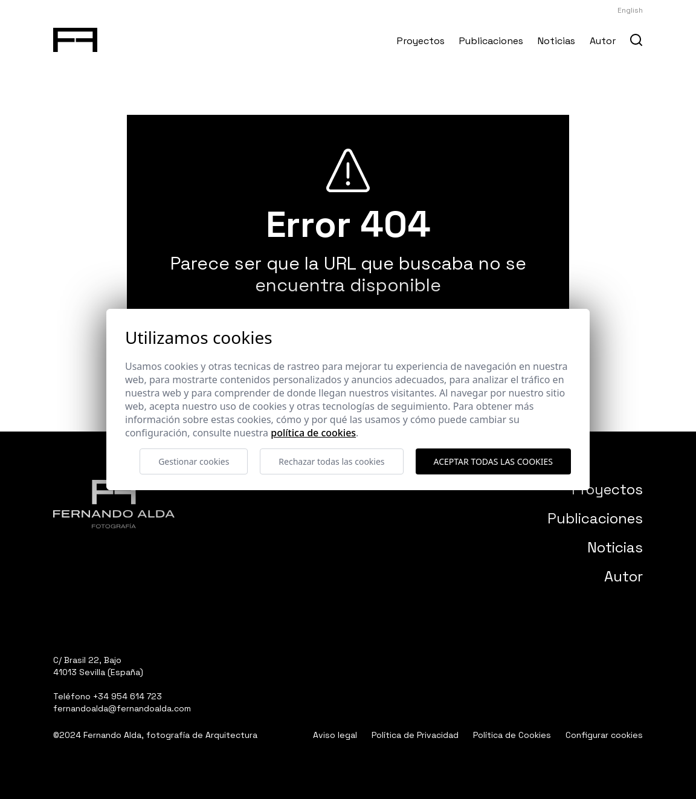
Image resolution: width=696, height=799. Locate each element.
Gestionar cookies (193, 461)
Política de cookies (313, 432)
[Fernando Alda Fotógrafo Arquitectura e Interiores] (75, 37)
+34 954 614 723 (127, 696)
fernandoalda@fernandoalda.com (122, 708)
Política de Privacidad (415, 734)
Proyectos (421, 40)
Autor (603, 40)
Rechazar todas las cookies (331, 461)
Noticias (556, 40)
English (630, 10)
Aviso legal (335, 734)
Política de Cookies (512, 734)
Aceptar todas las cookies (493, 461)
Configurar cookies (604, 734)
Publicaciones (491, 40)
